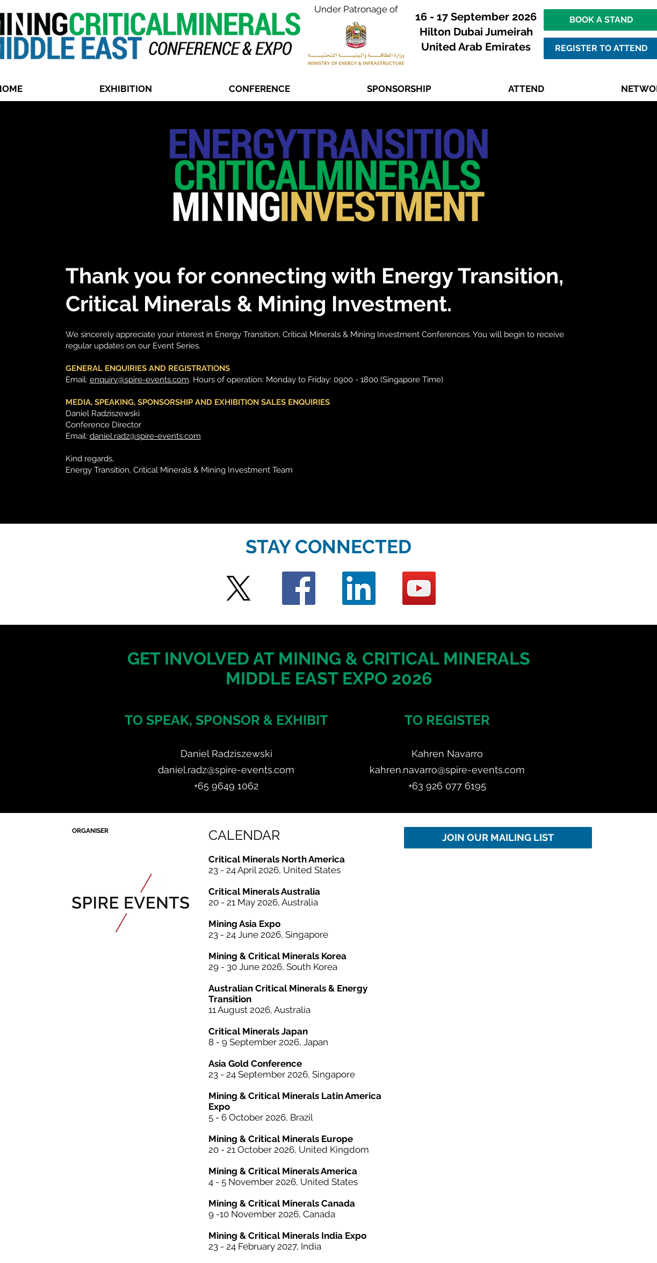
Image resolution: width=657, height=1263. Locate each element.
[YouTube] (419, 588)
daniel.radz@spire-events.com (145, 436)
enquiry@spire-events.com (139, 379)
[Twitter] (238, 588)
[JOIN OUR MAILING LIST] (498, 837)
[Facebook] (298, 588)
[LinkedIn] (359, 588)
